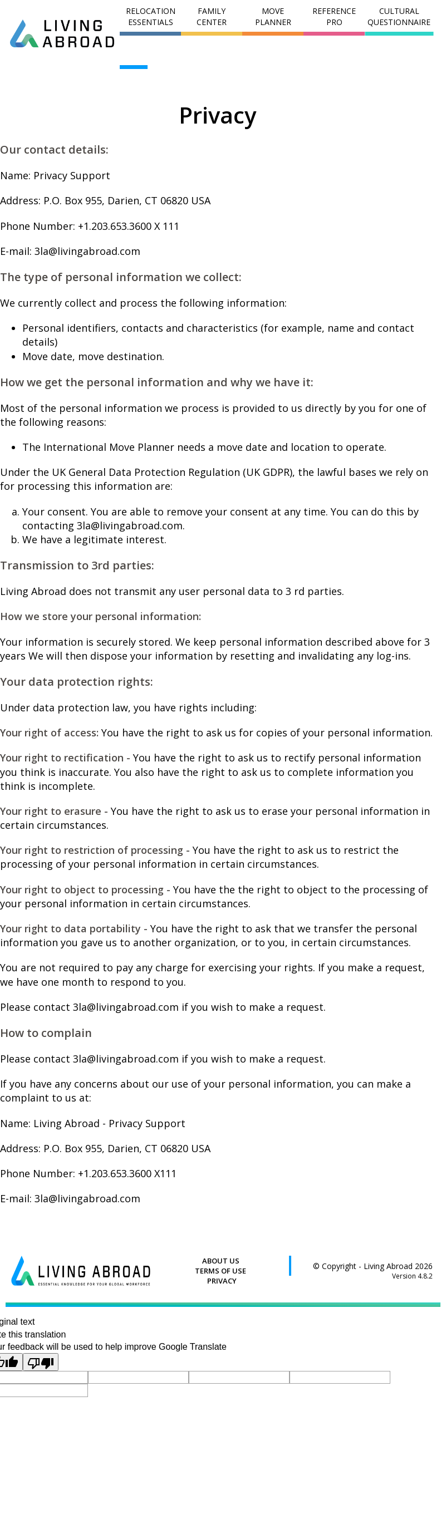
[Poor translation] (40, 1361)
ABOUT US (220, 1261)
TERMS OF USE (220, 1271)
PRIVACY (222, 1281)
